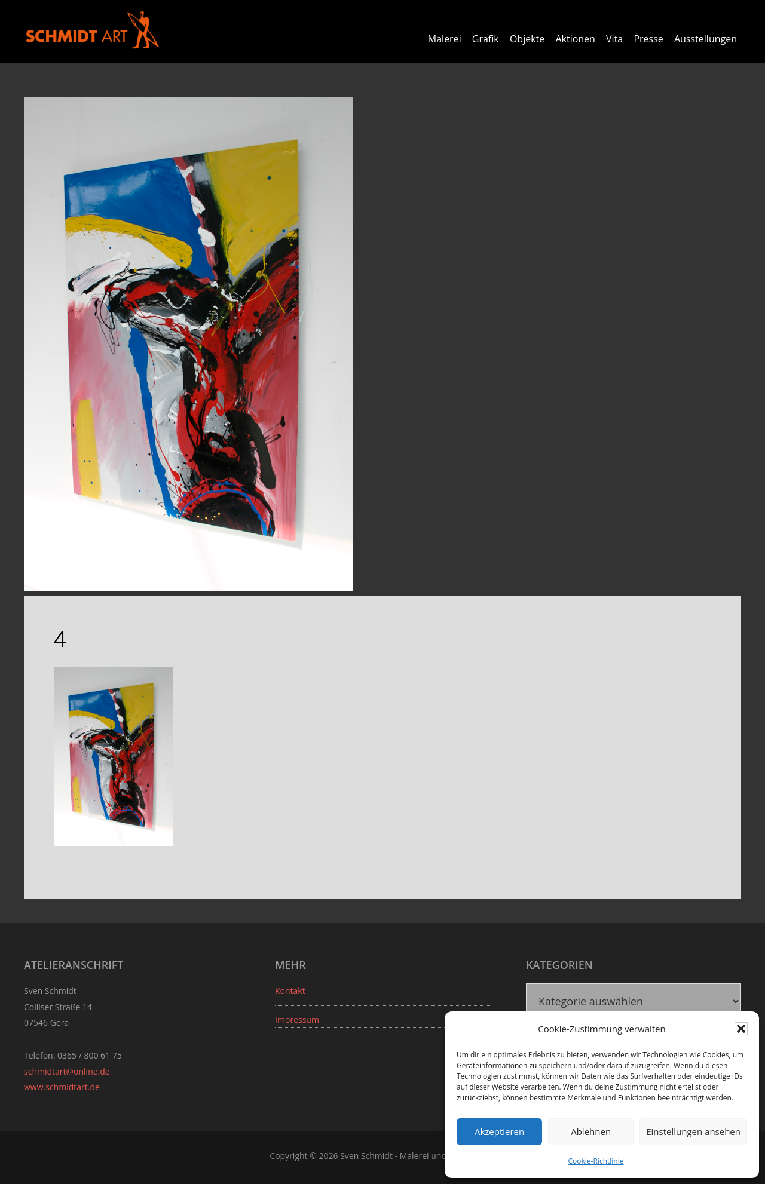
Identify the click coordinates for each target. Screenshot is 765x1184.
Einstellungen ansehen (693, 1131)
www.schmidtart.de (62, 1087)
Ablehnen (591, 1131)
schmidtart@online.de (67, 1071)
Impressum (297, 1019)
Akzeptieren (499, 1131)
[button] (741, 1029)
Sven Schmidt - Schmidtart (92, 30)
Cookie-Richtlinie (596, 1161)
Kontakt (290, 990)
